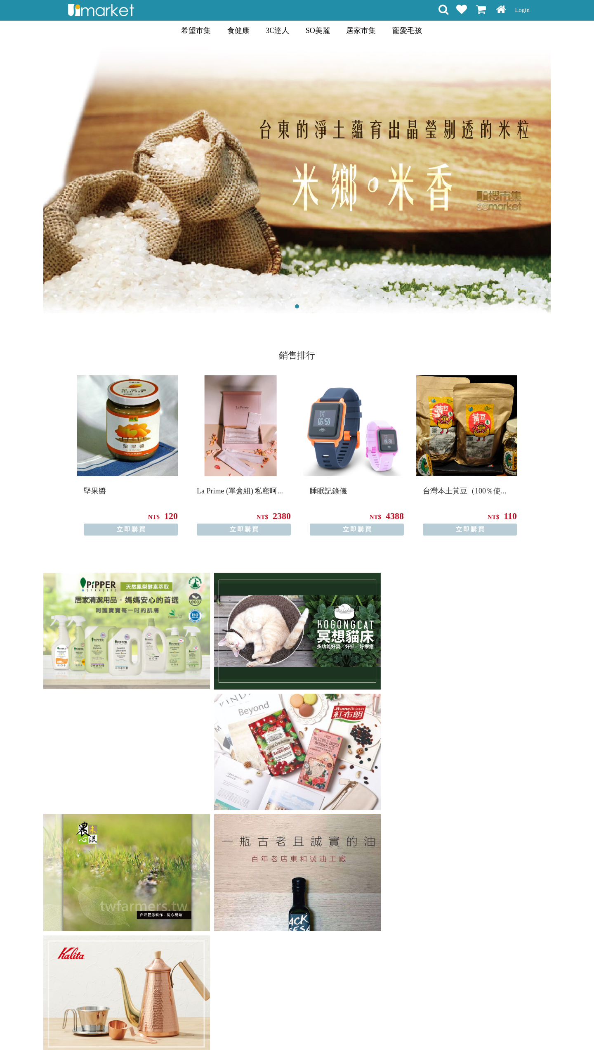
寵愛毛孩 (407, 30)
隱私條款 (288, 1029)
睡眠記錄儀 (328, 491)
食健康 (238, 30)
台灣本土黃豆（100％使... (465, 491)
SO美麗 (318, 30)
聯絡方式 (345, 1029)
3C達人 (277, 30)
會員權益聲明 (252, 1029)
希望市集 (196, 30)
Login (522, 10)
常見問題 (316, 1029)
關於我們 (374, 1029)
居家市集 (361, 30)
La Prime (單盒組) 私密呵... (240, 491)
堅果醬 (95, 491)
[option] (127, 455)
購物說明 (217, 1029)
